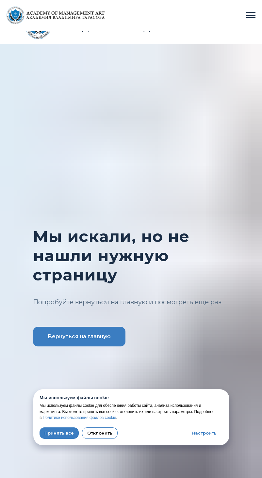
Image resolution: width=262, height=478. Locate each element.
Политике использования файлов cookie (79, 417)
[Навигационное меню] (250, 15)
